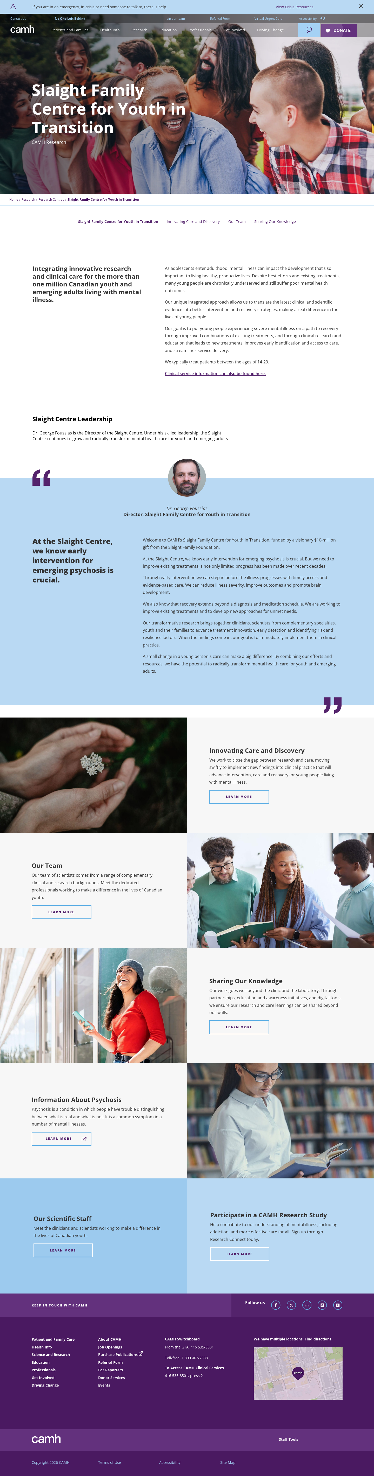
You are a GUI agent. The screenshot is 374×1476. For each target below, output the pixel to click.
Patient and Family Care (53, 1339)
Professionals (44, 1369)
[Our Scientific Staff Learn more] (63, 1250)
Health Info (42, 1347)
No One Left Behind (70, 18)
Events (104, 1385)
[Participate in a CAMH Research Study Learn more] (239, 1254)
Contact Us (18, 18)
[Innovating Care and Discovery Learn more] (239, 797)
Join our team (175, 18)
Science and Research (51, 1354)
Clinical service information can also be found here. (215, 373)
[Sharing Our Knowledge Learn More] (239, 1027)
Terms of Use (109, 1462)
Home (13, 199)
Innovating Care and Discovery (193, 221)
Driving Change (45, 1385)
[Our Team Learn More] (62, 912)
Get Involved (43, 1377)
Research (28, 199)
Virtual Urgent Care (269, 18)
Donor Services (111, 1377)
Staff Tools (288, 1439)
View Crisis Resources (294, 6)
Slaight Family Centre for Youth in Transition (118, 221)
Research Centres (51, 199)
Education (41, 1362)
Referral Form (220, 18)
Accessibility (312, 18)
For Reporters (110, 1369)
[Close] (361, 7)
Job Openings (110, 1347)
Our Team (237, 221)
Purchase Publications (118, 1354)
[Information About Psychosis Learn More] (62, 1139)
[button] (70, 30)
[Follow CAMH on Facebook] (275, 1305)
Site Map (228, 1462)
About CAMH (110, 1339)
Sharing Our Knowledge (275, 221)
